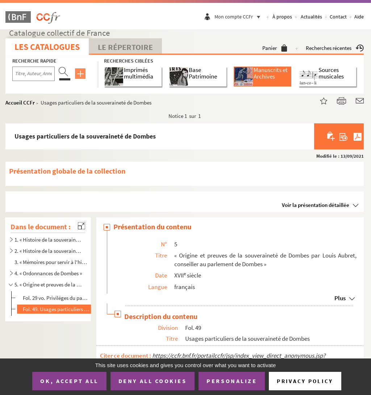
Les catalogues (47, 46)
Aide (359, 16)
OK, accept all (69, 381)
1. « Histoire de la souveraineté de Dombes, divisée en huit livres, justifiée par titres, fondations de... (48, 239)
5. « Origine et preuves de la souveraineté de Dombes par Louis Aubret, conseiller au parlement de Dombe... (48, 284)
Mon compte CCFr (239, 16)
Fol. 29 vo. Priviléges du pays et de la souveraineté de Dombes (56, 297)
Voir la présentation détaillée (315, 204)
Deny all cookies (152, 381)
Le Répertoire (125, 47)
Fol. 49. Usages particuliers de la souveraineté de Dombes (56, 309)
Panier (274, 47)
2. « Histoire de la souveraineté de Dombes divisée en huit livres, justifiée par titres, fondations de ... (48, 250)
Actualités (311, 16)
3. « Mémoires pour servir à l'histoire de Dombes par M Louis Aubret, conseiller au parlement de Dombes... (51, 262)
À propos (282, 16)
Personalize (232, 381)
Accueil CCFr (20, 102)
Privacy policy (305, 381)
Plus (340, 298)
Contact (338, 16)
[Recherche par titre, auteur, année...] (33, 74)
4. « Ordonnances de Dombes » (48, 273)
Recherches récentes (335, 47)
